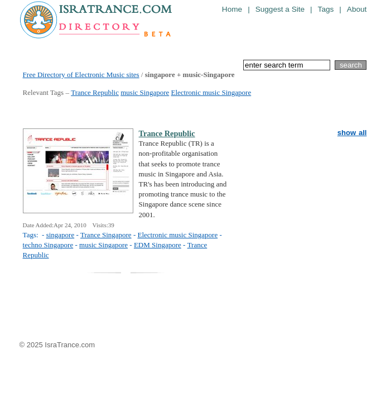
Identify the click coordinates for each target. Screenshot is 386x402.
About (357, 9)
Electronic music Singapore (211, 92)
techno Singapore (48, 245)
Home (232, 9)
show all (352, 132)
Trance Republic (95, 92)
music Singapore (144, 92)
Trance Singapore (106, 235)
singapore (60, 235)
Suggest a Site (280, 9)
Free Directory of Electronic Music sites (81, 74)
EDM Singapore (157, 245)
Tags (326, 9)
